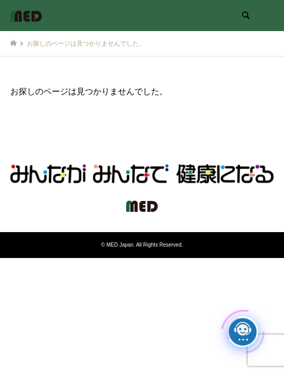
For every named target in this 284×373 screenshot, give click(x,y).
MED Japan (120, 245)
